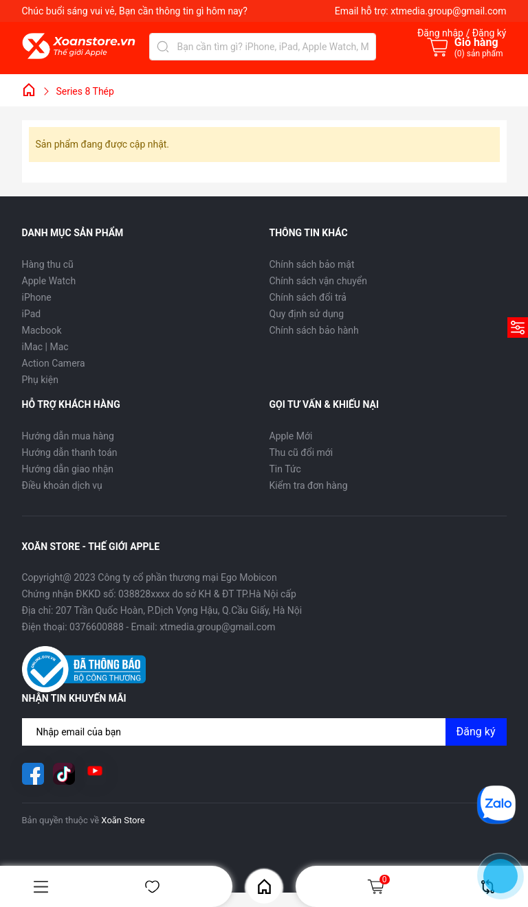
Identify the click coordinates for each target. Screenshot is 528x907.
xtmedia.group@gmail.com (448, 10)
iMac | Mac (45, 346)
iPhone (37, 297)
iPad (31, 313)
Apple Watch (49, 280)
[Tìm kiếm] (163, 46)
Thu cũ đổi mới (301, 452)
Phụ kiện (40, 379)
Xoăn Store (122, 820)
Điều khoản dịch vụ (62, 485)
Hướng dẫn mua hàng (68, 435)
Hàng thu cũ (48, 264)
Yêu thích (152, 887)
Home (264, 887)
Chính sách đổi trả (308, 297)
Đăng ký (476, 731)
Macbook (42, 330)
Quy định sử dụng (307, 313)
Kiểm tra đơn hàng (309, 485)
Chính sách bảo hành (314, 330)
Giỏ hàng (378, 886)
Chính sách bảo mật (312, 264)
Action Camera (53, 363)
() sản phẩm (478, 53)
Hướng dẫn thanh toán (70, 452)
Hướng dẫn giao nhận (68, 468)
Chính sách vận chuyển (319, 280)
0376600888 (96, 626)
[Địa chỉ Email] (264, 732)
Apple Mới (291, 435)
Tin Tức (285, 468)
